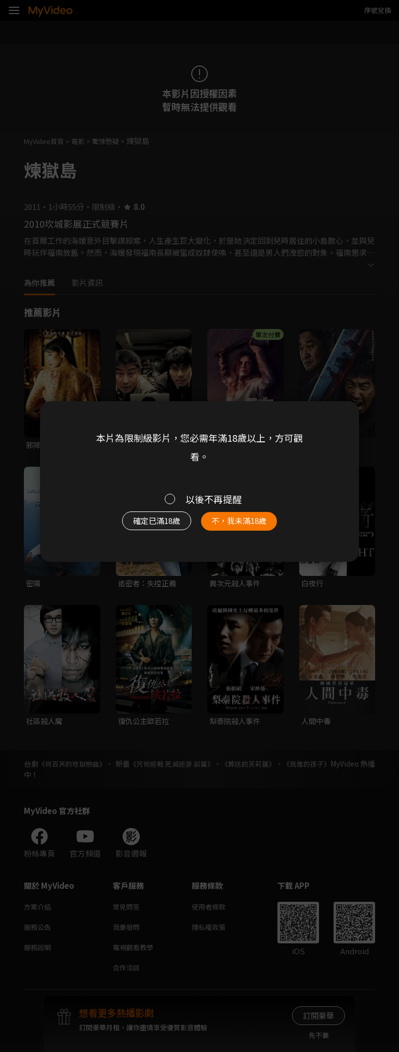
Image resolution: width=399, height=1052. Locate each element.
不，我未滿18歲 (245, 523)
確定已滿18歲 (150, 523)
